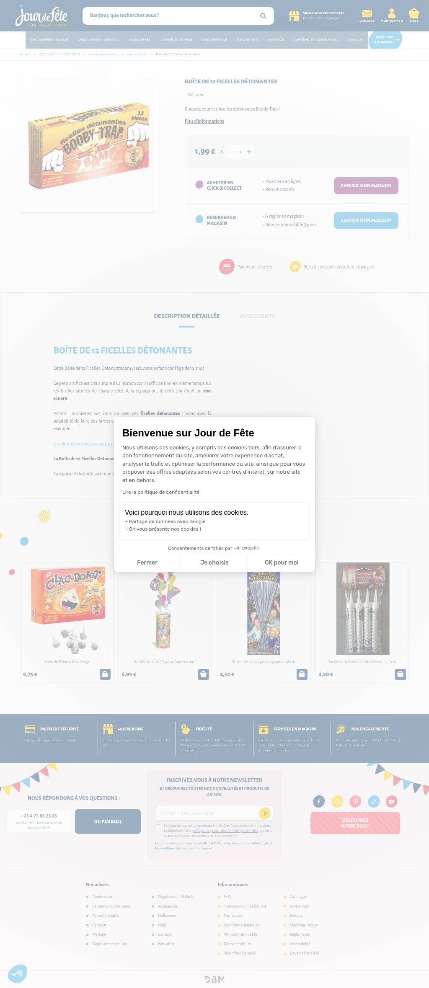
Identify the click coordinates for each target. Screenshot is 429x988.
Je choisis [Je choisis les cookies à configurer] (214, 562)
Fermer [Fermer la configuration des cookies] (147, 562)
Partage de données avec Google (167, 521)
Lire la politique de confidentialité (160, 492)
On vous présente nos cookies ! (165, 529)
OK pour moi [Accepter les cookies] (282, 562)
